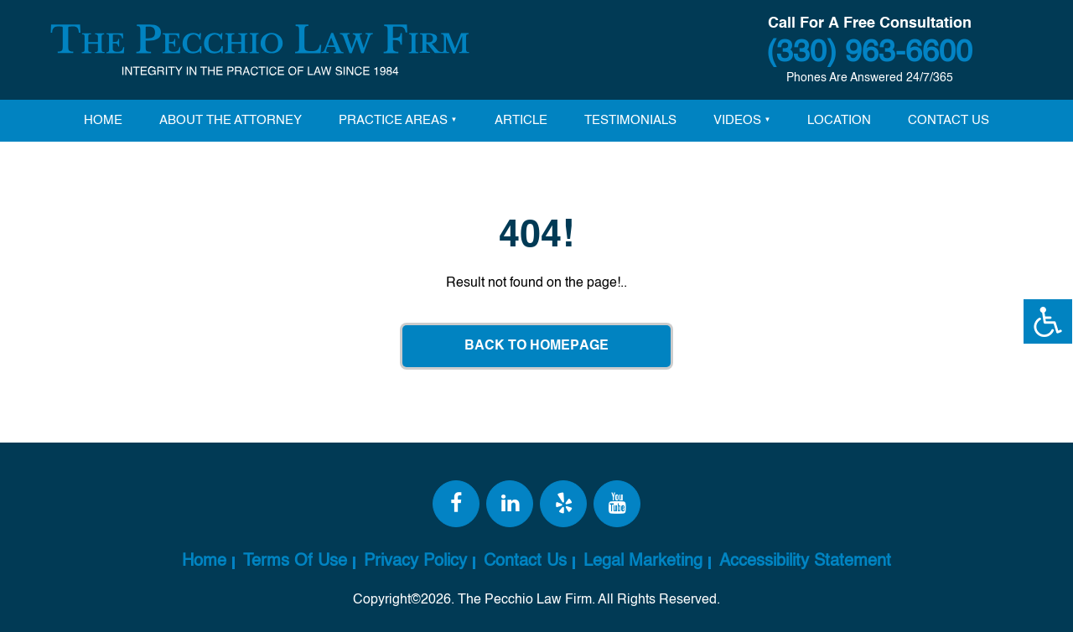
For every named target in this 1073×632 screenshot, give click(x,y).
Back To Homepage (536, 346)
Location (839, 120)
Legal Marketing (642, 561)
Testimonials (630, 120)
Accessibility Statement (805, 561)
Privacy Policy (415, 561)
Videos (737, 120)
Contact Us (948, 120)
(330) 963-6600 (869, 53)
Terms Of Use (295, 561)
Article (521, 120)
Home (103, 120)
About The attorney (230, 120)
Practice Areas (393, 120)
